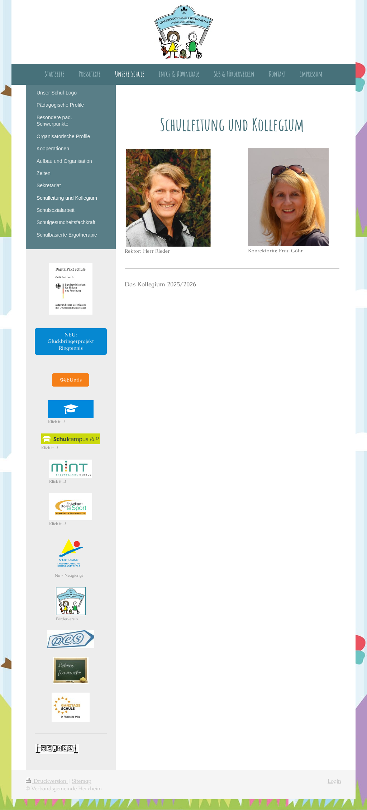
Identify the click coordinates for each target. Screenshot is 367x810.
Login (334, 780)
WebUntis (70, 380)
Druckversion (47, 780)
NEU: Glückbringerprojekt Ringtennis (71, 341)
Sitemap (81, 780)
